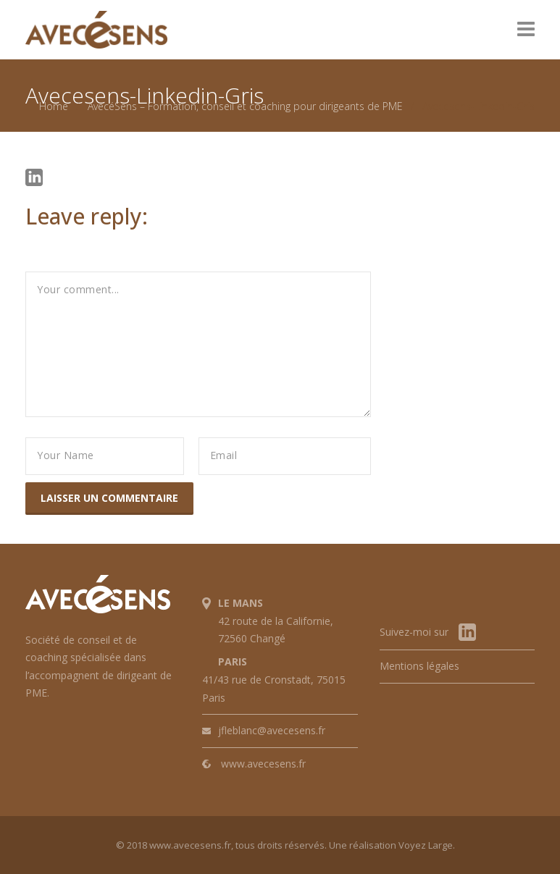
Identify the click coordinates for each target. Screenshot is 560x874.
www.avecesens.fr (263, 763)
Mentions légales (419, 666)
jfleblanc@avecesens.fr (271, 730)
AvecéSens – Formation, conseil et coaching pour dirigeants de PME (245, 106)
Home (53, 106)
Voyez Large (425, 845)
